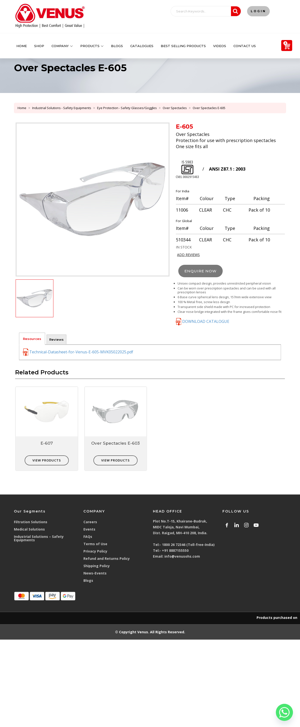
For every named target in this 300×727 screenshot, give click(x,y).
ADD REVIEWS (188, 254)
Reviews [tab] (56, 339)
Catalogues (141, 46)
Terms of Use (95, 544)
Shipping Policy (96, 565)
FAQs (87, 536)
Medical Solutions (29, 529)
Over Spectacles (175, 108)
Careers (90, 522)
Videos (219, 46)
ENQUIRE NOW (200, 271)
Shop (39, 46)
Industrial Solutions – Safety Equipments (39, 538)
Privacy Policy (95, 551)
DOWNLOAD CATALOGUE (202, 321)
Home (21, 46)
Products (92, 46)
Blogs (117, 46)
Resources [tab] (32, 339)
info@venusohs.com (182, 556)
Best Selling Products (183, 46)
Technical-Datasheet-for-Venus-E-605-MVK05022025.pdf (78, 352)
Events (89, 529)
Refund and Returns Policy (106, 558)
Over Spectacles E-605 (209, 108)
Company (62, 46)
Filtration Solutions (30, 522)
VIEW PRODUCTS (46, 460)
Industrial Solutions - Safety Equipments (61, 108)
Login (258, 11)
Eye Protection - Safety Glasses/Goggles (127, 108)
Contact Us (244, 46)
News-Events (95, 573)
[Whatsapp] (284, 712)
